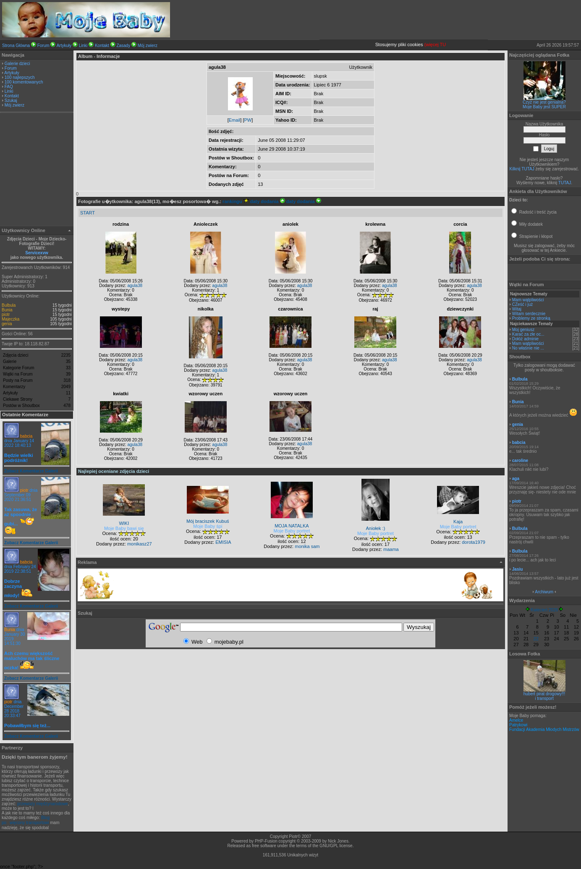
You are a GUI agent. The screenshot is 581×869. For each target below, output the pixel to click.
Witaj (516, 309)
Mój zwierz (147, 45)
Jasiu (517, 569)
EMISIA (223, 542)
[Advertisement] (37, 170)
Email (235, 120)
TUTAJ (564, 182)
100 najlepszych (20, 77)
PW (247, 120)
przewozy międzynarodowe (42, 803)
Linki (83, 45)
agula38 (134, 285)
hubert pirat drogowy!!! (544, 694)
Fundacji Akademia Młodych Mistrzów (544, 729)
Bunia (7, 310)
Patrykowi (518, 725)
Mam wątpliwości (528, 299)
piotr (6, 314)
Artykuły (64, 45)
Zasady (123, 45)
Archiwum (544, 592)
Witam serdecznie (528, 313)
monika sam (307, 546)
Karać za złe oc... (528, 334)
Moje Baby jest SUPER (544, 106)
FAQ (9, 86)
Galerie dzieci (17, 63)
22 (536, 638)
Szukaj (11, 100)
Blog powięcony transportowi (26, 820)
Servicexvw (36, 253)
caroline (520, 460)
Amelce (516, 720)
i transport (544, 698)
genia (7, 323)
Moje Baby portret (291, 530)
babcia (26, 436)
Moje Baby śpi (207, 526)
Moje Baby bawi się (124, 528)
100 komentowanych (24, 82)
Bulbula (9, 305)
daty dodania (267, 201)
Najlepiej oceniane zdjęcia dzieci (113, 471)
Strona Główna (16, 45)
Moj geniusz (523, 329)
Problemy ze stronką (531, 318)
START (87, 212)
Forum (43, 45)
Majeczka (10, 319)
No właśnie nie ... (528, 348)
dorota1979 (473, 542)
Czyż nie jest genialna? (544, 102)
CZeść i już (522, 304)
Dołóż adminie (525, 339)
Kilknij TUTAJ (522, 169)
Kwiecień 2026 (544, 610)
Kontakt (102, 45)
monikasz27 (139, 543)
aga (515, 478)
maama (391, 549)
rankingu (235, 201)
